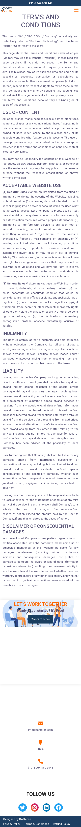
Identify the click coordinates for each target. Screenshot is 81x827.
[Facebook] (58, 808)
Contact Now (40, 619)
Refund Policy (61, 824)
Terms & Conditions (36, 824)
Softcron (25, 819)
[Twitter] (22, 808)
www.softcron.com (23, 363)
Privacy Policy (11, 824)
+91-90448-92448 (41, 3)
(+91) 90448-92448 (40, 767)
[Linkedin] (46, 808)
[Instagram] (35, 808)
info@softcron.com (40, 729)
